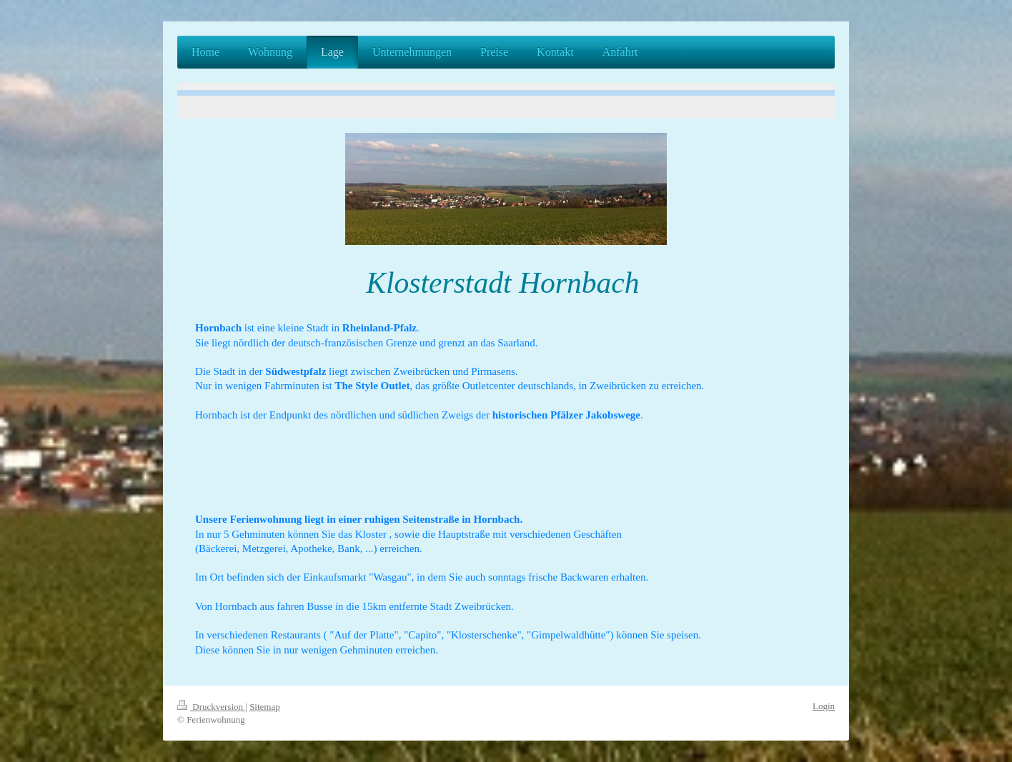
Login (824, 706)
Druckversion (211, 706)
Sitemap (264, 706)
